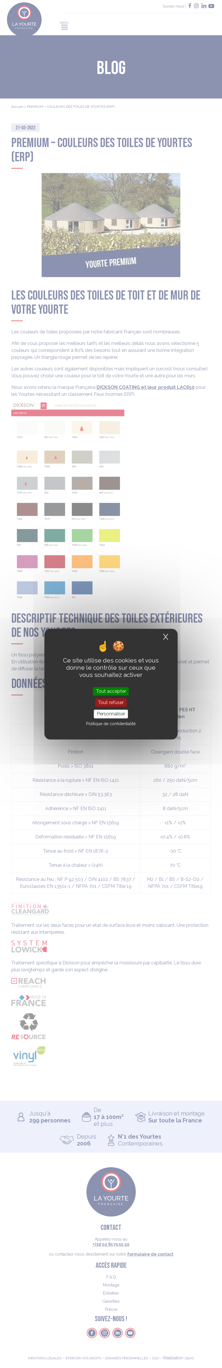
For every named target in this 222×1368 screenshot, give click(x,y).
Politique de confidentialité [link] (111, 723)
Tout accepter (111, 691)
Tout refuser (111, 703)
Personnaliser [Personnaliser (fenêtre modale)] (111, 714)
